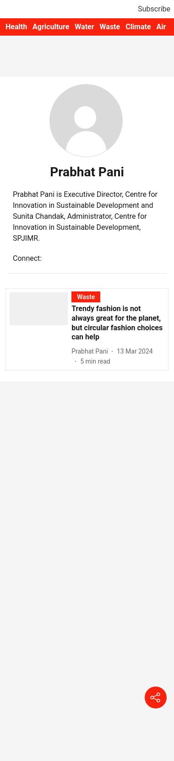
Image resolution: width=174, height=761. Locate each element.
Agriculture (51, 26)
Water (84, 26)
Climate (138, 26)
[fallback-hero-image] (40, 328)
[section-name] (85, 296)
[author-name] (91, 351)
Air (161, 26)
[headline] (117, 323)
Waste (110, 26)
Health (16, 26)
